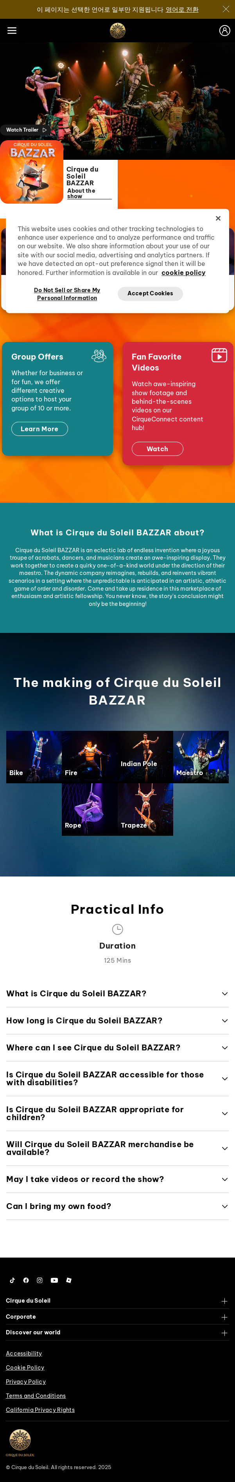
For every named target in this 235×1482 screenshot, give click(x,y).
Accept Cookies (150, 293)
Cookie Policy (25, 1367)
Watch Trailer (27, 130)
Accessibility (24, 1353)
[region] (117, 261)
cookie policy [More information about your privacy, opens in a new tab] (183, 273)
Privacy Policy (26, 1381)
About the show (88, 193)
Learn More (40, 429)
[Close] (226, 9)
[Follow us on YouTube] (54, 1280)
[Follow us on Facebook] (26, 1280)
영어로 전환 (182, 9)
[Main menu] (11, 30)
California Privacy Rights (40, 1409)
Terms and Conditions (36, 1395)
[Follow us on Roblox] (68, 1280)
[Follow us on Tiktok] (12, 1280)
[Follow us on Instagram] (40, 1280)
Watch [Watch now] (158, 449)
